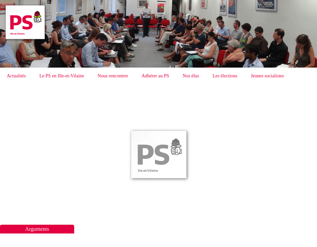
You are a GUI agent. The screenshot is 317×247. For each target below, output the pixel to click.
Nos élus (191, 75)
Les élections (224, 75)
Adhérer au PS (155, 75)
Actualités (16, 75)
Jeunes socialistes (267, 75)
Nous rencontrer (112, 75)
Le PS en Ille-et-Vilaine (61, 75)
